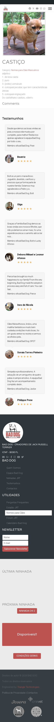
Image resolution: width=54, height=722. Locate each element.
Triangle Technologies (28, 687)
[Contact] (4, 457)
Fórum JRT (12, 518)
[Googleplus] (8, 457)
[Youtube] (37, 8)
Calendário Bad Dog (16, 523)
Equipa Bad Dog (14, 473)
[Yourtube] (19, 457)
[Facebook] (30, 8)
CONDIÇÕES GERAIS (27, 655)
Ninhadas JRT (13, 478)
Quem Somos (13, 468)
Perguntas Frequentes (17, 502)
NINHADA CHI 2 (27, 610)
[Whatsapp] (44, 8)
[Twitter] (33, 8)
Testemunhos (13, 483)
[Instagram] (41, 8)
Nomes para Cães (15, 512)
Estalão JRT (12, 507)
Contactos (11, 488)
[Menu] (50, 8)
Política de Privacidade (13, 692)
